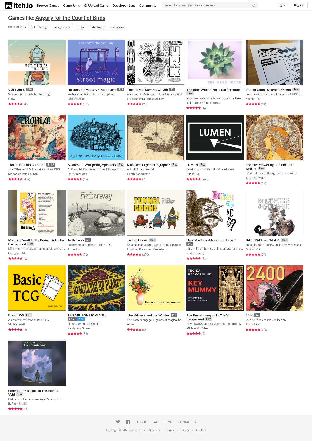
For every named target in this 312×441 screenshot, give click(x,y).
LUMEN (192, 165)
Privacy (185, 430)
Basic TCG (16, 315)
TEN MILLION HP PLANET (87, 315)
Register (299, 5)
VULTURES (16, 89)
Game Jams (71, 5)
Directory (154, 430)
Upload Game (96, 5)
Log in (281, 5)
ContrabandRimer (138, 174)
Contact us (187, 422)
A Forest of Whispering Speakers (92, 165)
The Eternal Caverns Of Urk (147, 89)
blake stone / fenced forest (203, 102)
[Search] (254, 5)
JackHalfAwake (255, 178)
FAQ (155, 422)
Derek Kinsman (77, 174)
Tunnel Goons (137, 240)
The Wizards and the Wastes (148, 315)
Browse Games (48, 5)
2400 (249, 315)
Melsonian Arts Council (23, 174)
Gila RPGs (192, 174)
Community (147, 5)
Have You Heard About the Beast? (211, 240)
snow (11, 98)
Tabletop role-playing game (108, 27)
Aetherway (76, 240)
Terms (170, 430)
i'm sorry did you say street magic (92, 89)
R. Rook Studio (17, 403)
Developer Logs (123, 5)
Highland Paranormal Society (145, 98)
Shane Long (253, 98)
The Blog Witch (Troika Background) (213, 89)
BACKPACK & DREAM (262, 240)
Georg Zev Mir (17, 253)
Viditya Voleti (16, 324)
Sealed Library (195, 253)
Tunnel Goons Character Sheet (268, 89)
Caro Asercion (76, 98)
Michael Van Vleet (197, 328)
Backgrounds (61, 27)
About (141, 422)
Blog (168, 422)
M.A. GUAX (253, 249)
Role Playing (39, 27)
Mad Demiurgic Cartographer (148, 165)
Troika (80, 27)
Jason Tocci (75, 249)
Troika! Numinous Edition (26, 165)
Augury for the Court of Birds (70, 17)
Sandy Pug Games (79, 328)
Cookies (201, 430)
